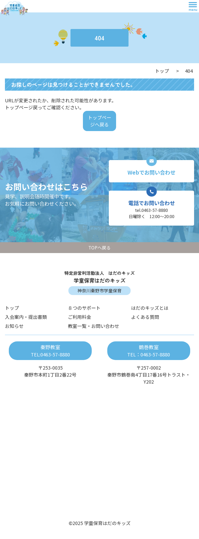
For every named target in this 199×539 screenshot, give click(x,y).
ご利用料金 (79, 316)
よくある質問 (145, 316)
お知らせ (14, 325)
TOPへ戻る (99, 247)
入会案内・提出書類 (26, 316)
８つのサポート (84, 307)
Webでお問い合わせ (151, 172)
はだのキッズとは (149, 307)
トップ (162, 70)
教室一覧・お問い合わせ (93, 325)
